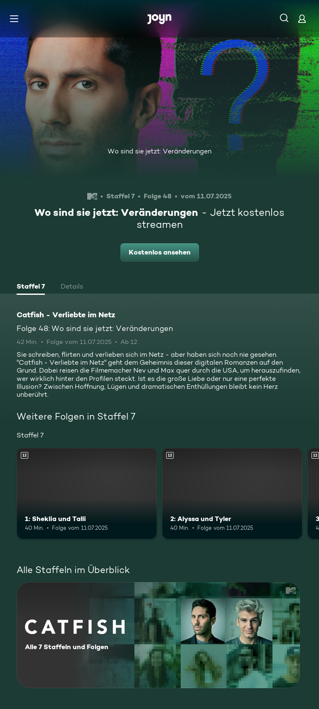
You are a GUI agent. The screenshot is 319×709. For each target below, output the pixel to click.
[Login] (302, 18)
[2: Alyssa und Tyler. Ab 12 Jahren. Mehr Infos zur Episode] (232, 493)
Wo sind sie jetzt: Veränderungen (159, 151)
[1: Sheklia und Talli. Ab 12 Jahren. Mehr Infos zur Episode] (87, 493)
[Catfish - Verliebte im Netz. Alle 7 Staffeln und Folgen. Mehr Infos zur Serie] (158, 635)
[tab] (31, 287)
